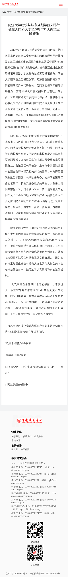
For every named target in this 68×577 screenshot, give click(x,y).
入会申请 (35, 565)
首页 (16, 11)
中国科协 (25, 449)
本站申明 (15, 440)
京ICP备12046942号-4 (16, 573)
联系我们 (27, 436)
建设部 (14, 449)
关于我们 (15, 436)
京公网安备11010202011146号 (45, 573)
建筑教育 (26, 11)
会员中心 (38, 436)
